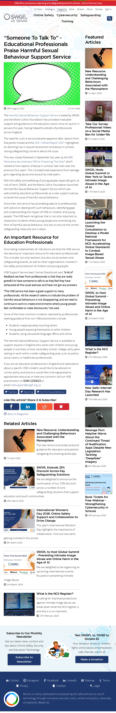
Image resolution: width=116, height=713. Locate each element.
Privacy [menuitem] (24, 694)
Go (109, 18)
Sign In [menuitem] (108, 9)
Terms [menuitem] (106, 689)
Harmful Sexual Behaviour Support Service (33, 115)
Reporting (28, 393)
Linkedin (28, 408)
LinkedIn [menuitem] (72, 689)
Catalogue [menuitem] (50, 9)
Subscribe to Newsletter (24, 668)
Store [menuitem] (72, 9)
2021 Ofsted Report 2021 (50, 143)
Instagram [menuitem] (33, 689)
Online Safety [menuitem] (44, 15)
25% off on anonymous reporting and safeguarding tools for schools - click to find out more (58, 3)
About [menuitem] (90, 9)
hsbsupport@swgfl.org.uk (26, 386)
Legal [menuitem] (97, 694)
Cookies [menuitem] (61, 694)
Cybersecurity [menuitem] (67, 15)
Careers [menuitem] (80, 9)
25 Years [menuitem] (39, 9)
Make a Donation (92, 668)
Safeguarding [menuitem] (90, 15)
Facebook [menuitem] (53, 689)
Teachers (12, 393)
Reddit (44, 408)
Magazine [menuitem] (62, 9)
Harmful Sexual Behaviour (52, 393)
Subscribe (61, 408)
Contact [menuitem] (14, 689)
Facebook (11, 408)
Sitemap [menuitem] (89, 689)
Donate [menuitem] (99, 9)
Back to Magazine (18, 415)
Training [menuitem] (67, 21)
